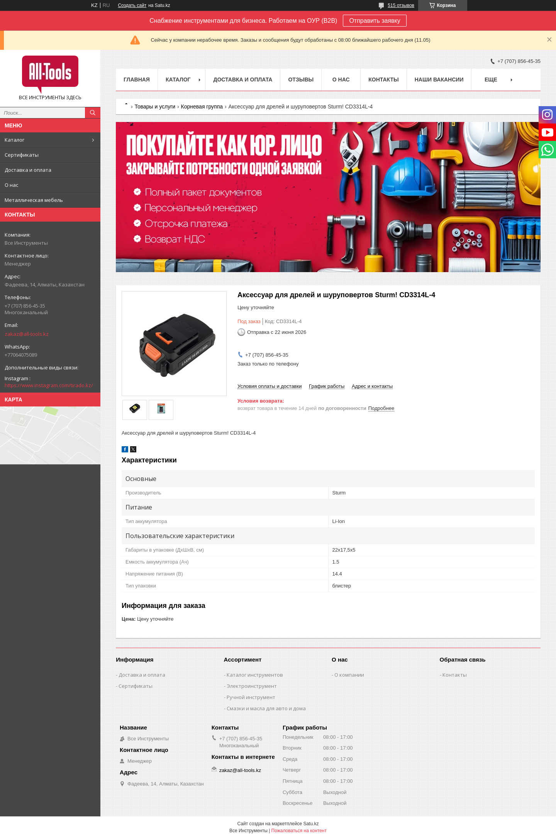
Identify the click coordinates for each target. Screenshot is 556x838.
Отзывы (301, 79)
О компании (349, 674)
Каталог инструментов (255, 674)
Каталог (14, 139)
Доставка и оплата (28, 169)
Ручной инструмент (251, 697)
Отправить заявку (374, 20)
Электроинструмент (252, 685)
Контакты (383, 79)
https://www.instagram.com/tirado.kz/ (49, 385)
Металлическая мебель (34, 199)
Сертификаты (22, 154)
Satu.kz (311, 823)
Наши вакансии (439, 79)
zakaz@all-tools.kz (27, 333)
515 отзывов (401, 5)
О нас (11, 184)
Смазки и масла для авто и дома (266, 708)
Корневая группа (202, 106)
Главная (137, 79)
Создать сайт (132, 5)
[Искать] (92, 113)
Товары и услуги (154, 106)
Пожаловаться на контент (299, 830)
